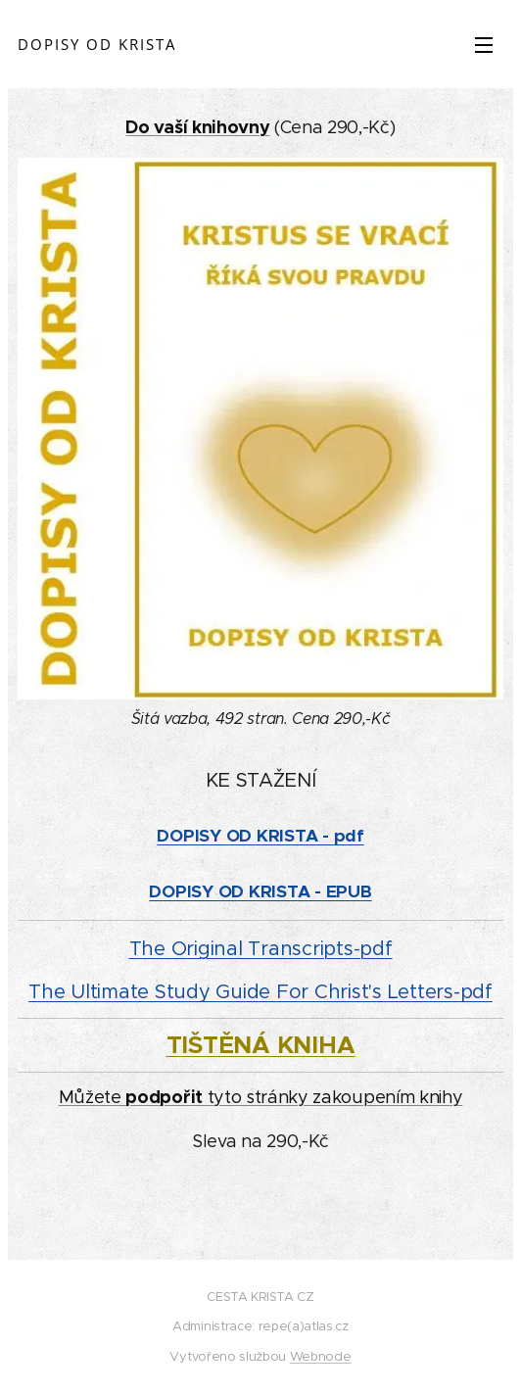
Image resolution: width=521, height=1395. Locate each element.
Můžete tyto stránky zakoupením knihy (261, 1097)
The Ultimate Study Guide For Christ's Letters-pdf (260, 992)
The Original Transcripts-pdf (261, 949)
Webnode (321, 1356)
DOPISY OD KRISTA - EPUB (260, 891)
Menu (484, 45)
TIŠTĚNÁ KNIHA (260, 1045)
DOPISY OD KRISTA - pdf (260, 835)
